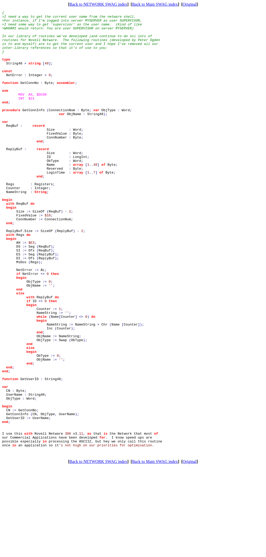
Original (189, 4)
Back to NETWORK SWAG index (98, 4)
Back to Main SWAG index (155, 4)
